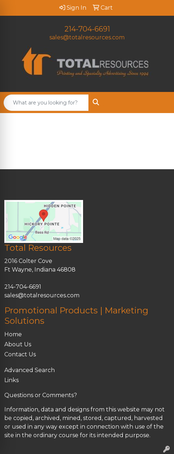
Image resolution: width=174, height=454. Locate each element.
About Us (17, 344)
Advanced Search (29, 370)
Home (13, 334)
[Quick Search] (46, 102)
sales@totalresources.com (87, 37)
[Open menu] (160, 103)
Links (11, 380)
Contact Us (20, 354)
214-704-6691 (87, 29)
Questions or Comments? (40, 395)
